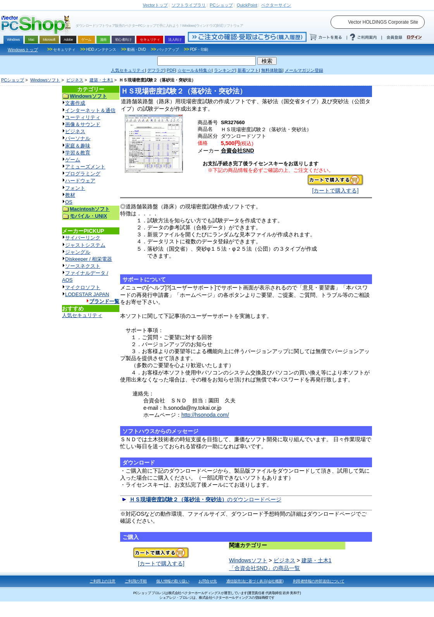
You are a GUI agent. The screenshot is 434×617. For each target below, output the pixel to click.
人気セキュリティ (82, 315)
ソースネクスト (82, 266)
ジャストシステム (85, 245)
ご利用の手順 (136, 581)
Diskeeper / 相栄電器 (88, 259)
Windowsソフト (45, 80)
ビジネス (74, 80)
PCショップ (12, 80)
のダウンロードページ (205, 499)
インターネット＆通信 (90, 110)
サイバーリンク (82, 238)
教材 (70, 195)
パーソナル (77, 138)
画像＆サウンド (82, 124)
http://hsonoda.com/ (205, 415)
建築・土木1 (101, 80)
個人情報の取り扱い (172, 581)
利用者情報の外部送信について (318, 581)
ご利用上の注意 (102, 581)
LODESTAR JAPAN (87, 294)
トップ (155, 5)
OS (68, 202)
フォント (75, 188)
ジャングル (77, 252)
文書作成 (75, 103)
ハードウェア (80, 181)
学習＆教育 (77, 153)
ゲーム (72, 160)
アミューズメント (85, 167)
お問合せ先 (207, 581)
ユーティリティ (82, 117)
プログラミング (82, 174)
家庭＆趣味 (77, 146)
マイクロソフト (82, 287)
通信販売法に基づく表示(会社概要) (255, 581)
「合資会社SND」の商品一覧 (264, 568)
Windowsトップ (23, 49)
